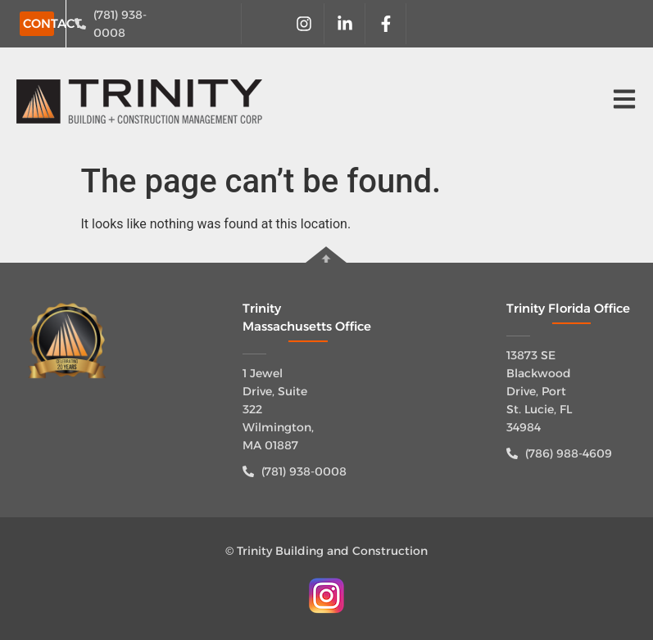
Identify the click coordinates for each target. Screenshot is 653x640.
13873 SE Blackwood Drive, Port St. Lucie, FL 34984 (539, 391)
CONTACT (52, 23)
